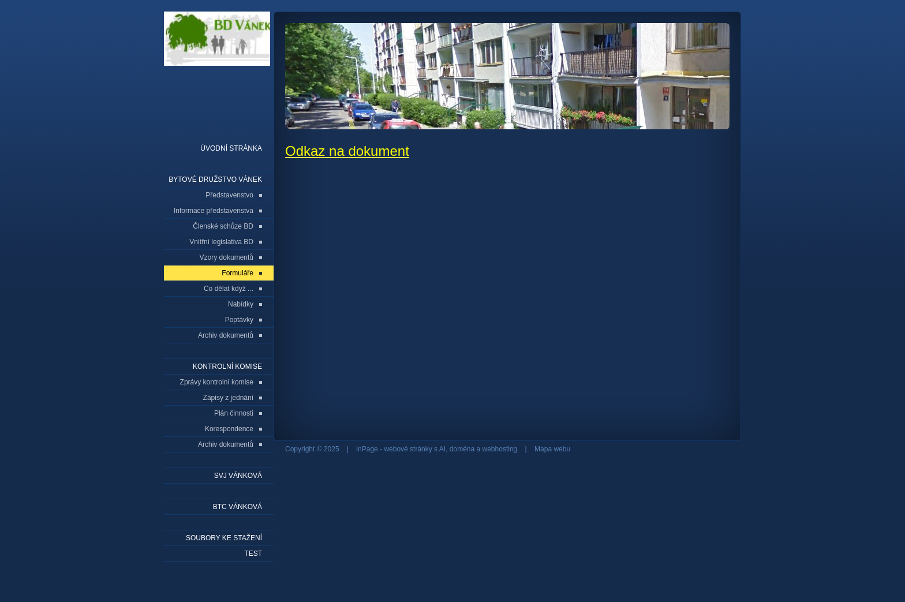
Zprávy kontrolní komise (216, 382)
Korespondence (229, 429)
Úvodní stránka (231, 148)
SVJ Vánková (238, 476)
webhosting (500, 449)
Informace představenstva (213, 211)
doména (462, 449)
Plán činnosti (233, 413)
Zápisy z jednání (228, 398)
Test (253, 553)
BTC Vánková (237, 507)
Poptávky (239, 320)
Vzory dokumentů (226, 257)
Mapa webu (552, 449)
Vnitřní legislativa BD (221, 242)
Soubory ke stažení (224, 538)
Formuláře (237, 273)
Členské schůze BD (223, 226)
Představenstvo (229, 195)
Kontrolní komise (227, 366)
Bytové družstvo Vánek (215, 179)
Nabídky (240, 304)
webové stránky (408, 449)
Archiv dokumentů (225, 335)
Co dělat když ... (228, 289)
